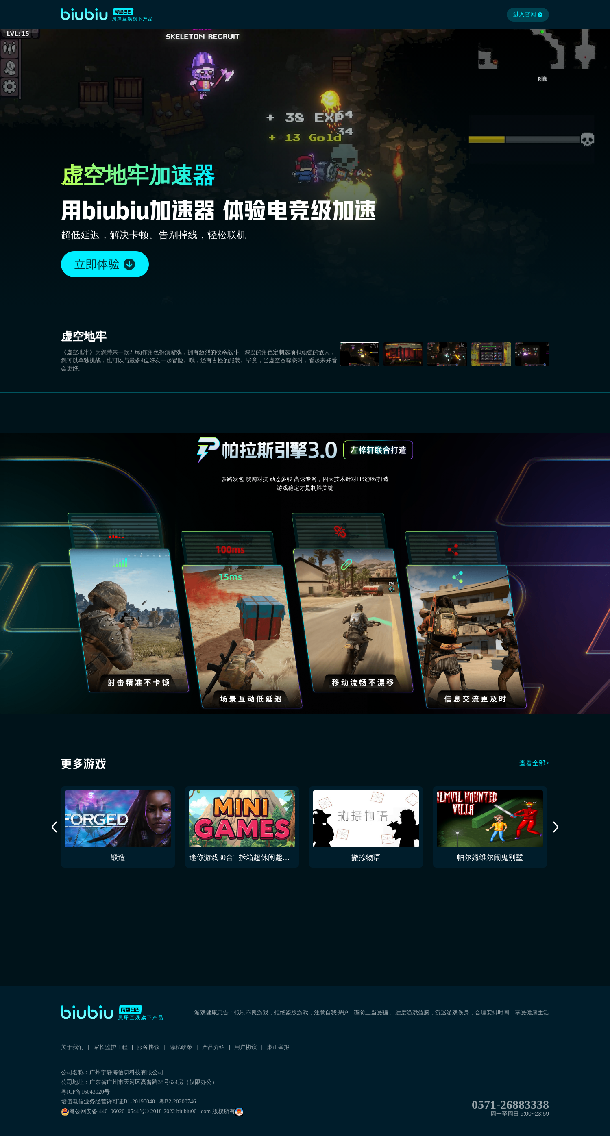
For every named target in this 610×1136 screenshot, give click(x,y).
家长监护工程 (111, 1047)
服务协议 (148, 1047)
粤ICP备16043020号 (85, 1092)
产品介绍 (213, 1047)
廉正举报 (278, 1047)
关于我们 (72, 1047)
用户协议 (245, 1047)
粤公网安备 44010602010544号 (103, 1112)
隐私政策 (181, 1047)
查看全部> (534, 763)
